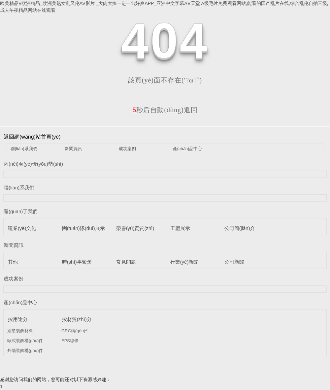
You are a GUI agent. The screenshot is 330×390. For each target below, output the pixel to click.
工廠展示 (180, 228)
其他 (13, 262)
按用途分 (18, 319)
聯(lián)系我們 (24, 148)
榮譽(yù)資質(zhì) (135, 228)
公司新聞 (234, 262)
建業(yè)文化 (22, 228)
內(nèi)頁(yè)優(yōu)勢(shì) (33, 164)
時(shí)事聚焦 (77, 262)
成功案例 (127, 148)
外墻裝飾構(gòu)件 (25, 350)
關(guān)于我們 (21, 211)
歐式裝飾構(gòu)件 (25, 340)
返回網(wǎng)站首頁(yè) (32, 137)
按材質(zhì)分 (77, 319)
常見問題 (126, 262)
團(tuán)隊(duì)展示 (83, 228)
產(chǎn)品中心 (187, 148)
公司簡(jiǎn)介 (239, 228)
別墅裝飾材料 (20, 330)
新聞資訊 (73, 148)
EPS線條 (70, 340)
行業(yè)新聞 (184, 262)
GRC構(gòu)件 (75, 330)
